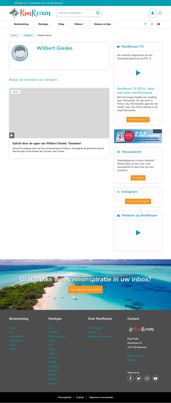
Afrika (12, 349)
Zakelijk (92, 332)
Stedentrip (54, 332)
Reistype (43, 24)
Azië (11, 332)
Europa (12, 328)
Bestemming (21, 24)
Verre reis (53, 358)
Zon (50, 328)
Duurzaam (54, 366)
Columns (53, 383)
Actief (52, 349)
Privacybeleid (64, 397)
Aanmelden (138, 178)
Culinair (52, 362)
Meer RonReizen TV (138, 119)
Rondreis (53, 370)
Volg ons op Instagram (138, 201)
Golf (51, 345)
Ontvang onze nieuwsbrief (85, 289)
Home (14, 35)
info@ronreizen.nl (136, 356)
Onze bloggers (95, 328)
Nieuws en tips (102, 24)
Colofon (80, 397)
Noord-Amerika (16, 336)
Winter (52, 353)
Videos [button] (78, 24)
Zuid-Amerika (16, 340)
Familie (52, 375)
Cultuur (52, 379)
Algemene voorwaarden (100, 336)
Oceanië (13, 345)
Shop (61, 24)
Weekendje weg (57, 336)
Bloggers (28, 35)
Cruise (52, 340)
